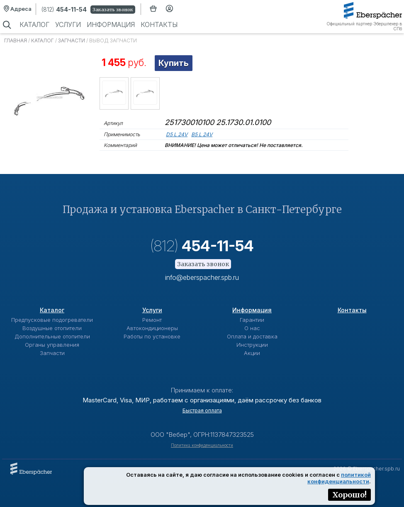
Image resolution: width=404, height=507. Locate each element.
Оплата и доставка (252, 336)
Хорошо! (349, 495)
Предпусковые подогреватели (52, 319)
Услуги (68, 24)
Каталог (34, 24)
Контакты (159, 24)
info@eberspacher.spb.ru (202, 277)
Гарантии (252, 319)
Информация (111, 24)
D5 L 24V (176, 134)
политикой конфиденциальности (339, 478)
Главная (15, 40)
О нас (252, 328)
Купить (173, 63)
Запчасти (71, 40)
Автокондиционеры (152, 328)
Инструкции (252, 344)
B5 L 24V (201, 134)
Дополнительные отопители (52, 336)
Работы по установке (152, 336)
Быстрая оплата (202, 410)
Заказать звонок (112, 9)
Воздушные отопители (52, 328)
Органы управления (52, 344)
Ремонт (152, 319)
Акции (252, 353)
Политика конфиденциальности (202, 445)
